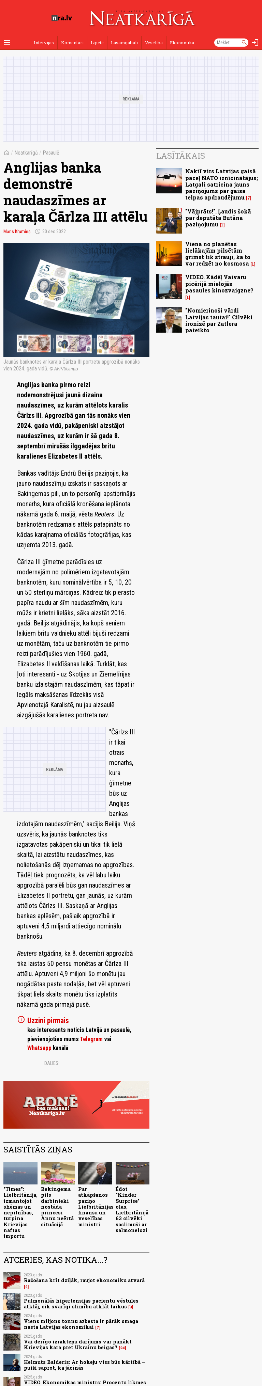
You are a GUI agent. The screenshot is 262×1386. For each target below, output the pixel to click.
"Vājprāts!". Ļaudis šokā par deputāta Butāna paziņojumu (218, 218)
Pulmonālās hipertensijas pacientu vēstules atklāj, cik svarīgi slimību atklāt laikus (81, 1303)
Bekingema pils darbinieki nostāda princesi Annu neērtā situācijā (57, 1207)
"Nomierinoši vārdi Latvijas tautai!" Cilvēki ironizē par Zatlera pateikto (218, 320)
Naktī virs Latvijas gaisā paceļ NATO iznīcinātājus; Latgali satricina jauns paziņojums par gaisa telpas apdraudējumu (221, 184)
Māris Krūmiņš (16, 231)
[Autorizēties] (255, 42)
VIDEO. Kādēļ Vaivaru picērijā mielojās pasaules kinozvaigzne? (219, 283)
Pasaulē (51, 152)
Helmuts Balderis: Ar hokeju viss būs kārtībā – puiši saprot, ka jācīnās (84, 1365)
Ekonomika (182, 42)
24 (122, 1347)
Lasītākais (180, 155)
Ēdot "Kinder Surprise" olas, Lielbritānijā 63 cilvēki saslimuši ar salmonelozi (132, 1209)
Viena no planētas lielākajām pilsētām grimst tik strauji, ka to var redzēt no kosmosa (217, 253)
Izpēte (97, 42)
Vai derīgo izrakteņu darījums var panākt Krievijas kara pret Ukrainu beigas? (78, 1344)
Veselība (154, 42)
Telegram (91, 1039)
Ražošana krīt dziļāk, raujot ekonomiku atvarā (84, 1280)
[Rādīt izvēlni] (7, 42)
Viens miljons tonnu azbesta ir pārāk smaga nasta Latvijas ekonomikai (81, 1324)
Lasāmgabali (124, 42)
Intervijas (44, 42)
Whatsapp (39, 1048)
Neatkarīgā (26, 152)
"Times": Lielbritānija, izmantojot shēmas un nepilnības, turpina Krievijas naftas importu (20, 1212)
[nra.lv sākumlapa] (62, 18)
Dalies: (51, 1063)
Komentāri (72, 42)
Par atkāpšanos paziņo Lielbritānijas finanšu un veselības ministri (96, 1207)
